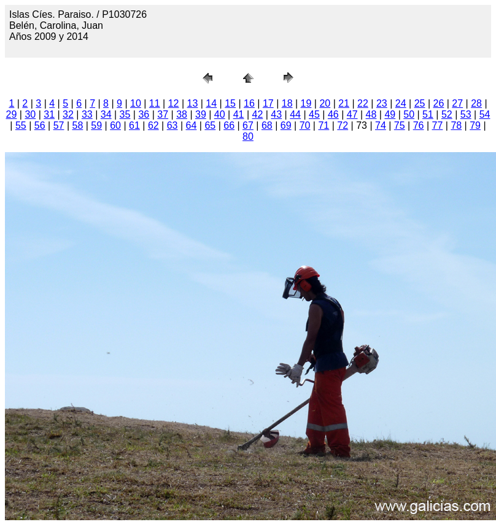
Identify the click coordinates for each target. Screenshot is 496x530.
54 (484, 114)
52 (446, 114)
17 (268, 103)
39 (200, 114)
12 (173, 103)
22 (362, 103)
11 (154, 103)
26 (438, 103)
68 (267, 125)
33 (87, 114)
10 (135, 103)
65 (209, 125)
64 (191, 125)
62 (153, 125)
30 (30, 114)
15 (230, 103)
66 (228, 125)
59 (96, 125)
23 (381, 103)
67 (248, 125)
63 (172, 125)
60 (115, 125)
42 (257, 114)
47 (352, 114)
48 (371, 114)
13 (192, 103)
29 (11, 114)
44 (295, 114)
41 (238, 114)
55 (20, 125)
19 (306, 103)
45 (314, 114)
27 (457, 103)
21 (343, 103)
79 (475, 125)
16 (249, 103)
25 (419, 103)
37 (162, 114)
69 (286, 125)
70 (305, 125)
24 (400, 103)
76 (418, 125)
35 (125, 114)
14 (211, 103)
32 (68, 114)
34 (106, 114)
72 (342, 125)
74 (380, 125)
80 (248, 136)
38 (181, 114)
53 (465, 114)
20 (324, 103)
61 (134, 125)
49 (389, 114)
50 (408, 114)
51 (427, 114)
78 (456, 125)
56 (39, 125)
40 (219, 114)
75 (399, 125)
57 (58, 125)
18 (287, 103)
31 (49, 114)
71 (323, 125)
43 (276, 114)
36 (143, 114)
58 (77, 125)
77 (437, 125)
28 (476, 103)
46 (333, 114)
